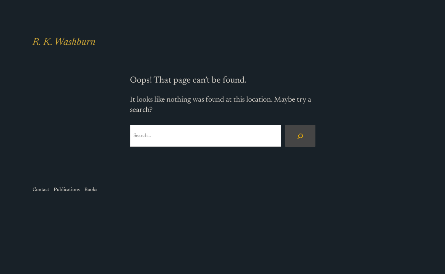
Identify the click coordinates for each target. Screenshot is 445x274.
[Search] (300, 136)
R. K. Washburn (64, 42)
